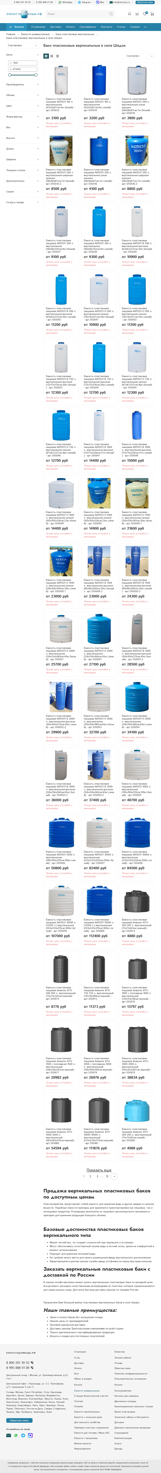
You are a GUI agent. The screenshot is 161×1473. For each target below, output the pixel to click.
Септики (78, 1401)
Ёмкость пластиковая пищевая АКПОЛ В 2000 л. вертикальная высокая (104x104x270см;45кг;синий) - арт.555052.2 (61, 721)
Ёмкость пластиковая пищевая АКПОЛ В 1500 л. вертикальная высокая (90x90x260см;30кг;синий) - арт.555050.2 (137, 585)
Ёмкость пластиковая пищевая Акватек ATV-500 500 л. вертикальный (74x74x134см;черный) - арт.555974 (60, 993)
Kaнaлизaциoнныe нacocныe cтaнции (133, 1406)
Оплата (70, 27)
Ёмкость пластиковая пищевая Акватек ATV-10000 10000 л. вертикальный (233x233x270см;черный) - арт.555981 (98, 1136)
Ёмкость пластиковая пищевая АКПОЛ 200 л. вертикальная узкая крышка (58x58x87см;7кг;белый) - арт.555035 (137, 106)
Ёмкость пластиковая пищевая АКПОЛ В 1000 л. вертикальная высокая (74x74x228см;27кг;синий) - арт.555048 (137, 450)
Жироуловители (82, 1448)
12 (107, 1177)
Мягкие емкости (82, 1443)
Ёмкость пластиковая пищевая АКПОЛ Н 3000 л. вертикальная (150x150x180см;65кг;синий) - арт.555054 (137, 721)
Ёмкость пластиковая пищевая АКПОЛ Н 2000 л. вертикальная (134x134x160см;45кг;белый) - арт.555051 (61, 653)
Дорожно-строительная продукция (132, 1427)
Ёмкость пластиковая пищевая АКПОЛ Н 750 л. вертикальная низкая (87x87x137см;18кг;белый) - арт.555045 (137, 382)
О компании (38, 27)
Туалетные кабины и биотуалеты (131, 1417)
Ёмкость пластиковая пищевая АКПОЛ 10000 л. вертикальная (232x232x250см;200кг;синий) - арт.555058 (137, 857)
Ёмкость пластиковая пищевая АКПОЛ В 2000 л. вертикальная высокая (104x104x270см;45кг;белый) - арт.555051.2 (136, 653)
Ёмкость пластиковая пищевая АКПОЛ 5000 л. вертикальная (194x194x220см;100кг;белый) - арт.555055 (137, 789)
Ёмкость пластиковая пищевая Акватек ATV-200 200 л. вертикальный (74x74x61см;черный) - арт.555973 (136, 925)
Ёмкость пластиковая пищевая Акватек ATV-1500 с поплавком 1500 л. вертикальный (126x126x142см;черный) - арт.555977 (60, 1065)
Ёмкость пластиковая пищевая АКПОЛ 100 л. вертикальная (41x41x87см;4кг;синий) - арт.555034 (98, 104)
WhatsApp (65, 2)
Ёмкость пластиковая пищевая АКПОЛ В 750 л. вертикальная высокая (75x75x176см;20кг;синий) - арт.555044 (99, 382)
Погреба (78, 1406)
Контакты (106, 27)
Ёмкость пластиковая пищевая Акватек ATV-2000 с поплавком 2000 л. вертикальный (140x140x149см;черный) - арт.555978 (98, 1065)
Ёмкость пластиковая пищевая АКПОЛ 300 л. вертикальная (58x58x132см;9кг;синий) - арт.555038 (99, 246)
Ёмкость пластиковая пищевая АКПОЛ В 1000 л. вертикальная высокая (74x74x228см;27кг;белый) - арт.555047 (99, 450)
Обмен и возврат (83, 1378)
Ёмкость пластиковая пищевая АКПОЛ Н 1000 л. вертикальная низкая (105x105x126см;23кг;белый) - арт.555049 (61, 517)
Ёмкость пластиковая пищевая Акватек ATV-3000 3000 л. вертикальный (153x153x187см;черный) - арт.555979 (136, 1065)
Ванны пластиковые (124, 1411)
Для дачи (119, 1422)
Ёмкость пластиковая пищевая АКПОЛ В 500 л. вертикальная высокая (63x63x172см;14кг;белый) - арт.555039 (137, 246)
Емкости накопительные (87, 1411)
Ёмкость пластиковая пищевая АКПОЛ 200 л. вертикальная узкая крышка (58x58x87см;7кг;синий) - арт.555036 (98, 177)
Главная (10, 34)
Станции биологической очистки (91, 1396)
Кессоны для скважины (126, 1396)
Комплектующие (123, 1438)
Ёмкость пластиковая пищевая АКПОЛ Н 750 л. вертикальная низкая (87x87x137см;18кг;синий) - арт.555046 (61, 450)
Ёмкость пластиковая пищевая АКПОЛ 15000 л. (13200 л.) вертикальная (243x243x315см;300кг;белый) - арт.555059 (61, 925)
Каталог (16, 27)
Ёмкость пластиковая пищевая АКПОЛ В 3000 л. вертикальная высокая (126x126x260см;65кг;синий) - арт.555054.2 (99, 789)
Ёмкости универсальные (35, 34)
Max (100, 2)
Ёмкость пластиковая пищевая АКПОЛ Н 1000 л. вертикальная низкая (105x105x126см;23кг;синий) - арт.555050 (99, 517)
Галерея (135, 27)
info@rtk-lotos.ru (120, 2)
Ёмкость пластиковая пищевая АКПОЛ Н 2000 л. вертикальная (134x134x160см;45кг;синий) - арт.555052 (99, 653)
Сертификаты (88, 27)
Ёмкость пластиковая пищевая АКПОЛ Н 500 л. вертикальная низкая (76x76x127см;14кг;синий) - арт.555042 (137, 314)
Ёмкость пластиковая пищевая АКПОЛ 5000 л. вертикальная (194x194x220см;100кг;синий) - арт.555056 (61, 857)
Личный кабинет (123, 1357)
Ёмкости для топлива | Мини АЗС (92, 1433)
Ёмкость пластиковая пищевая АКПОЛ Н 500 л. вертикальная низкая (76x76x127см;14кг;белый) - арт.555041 (99, 314)
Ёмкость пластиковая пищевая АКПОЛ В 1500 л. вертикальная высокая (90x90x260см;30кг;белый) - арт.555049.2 (99, 585)
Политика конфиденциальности (130, 1373)
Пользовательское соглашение (130, 1378)
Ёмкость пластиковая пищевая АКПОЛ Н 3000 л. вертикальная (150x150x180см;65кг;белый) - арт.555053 (99, 721)
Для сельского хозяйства (87, 1422)
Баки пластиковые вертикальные (75, 34)
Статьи (121, 27)
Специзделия (121, 1433)
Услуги (117, 1443)
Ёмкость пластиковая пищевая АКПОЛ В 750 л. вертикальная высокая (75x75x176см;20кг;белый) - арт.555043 (61, 382)
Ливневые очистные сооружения (91, 1427)
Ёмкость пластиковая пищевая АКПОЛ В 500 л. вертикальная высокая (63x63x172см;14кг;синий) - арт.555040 (61, 314)
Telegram (84, 2)
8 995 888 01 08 (44, 2)
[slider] (9, 75)
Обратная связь (145, 2)
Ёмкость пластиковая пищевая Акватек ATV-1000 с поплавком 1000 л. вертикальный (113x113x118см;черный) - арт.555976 (136, 995)
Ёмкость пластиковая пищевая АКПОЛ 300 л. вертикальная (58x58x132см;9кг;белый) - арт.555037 (60, 246)
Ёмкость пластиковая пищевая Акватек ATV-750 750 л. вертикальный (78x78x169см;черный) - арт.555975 (98, 993)
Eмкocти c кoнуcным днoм (88, 1417)
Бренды (118, 1448)
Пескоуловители (122, 1390)
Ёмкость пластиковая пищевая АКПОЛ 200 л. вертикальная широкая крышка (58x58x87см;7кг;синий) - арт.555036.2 (136, 177)
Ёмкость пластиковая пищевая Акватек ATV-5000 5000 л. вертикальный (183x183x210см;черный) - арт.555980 (60, 1136)
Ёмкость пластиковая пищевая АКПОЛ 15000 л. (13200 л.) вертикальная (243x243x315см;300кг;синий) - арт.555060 (99, 925)
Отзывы (118, 1363)
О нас (77, 1357)
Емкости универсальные (87, 1390)
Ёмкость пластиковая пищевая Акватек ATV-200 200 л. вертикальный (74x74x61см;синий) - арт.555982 (136, 1134)
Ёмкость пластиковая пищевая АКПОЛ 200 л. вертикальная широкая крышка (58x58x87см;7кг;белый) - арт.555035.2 (61, 177)
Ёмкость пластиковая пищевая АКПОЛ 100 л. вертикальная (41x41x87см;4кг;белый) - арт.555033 (60, 104)
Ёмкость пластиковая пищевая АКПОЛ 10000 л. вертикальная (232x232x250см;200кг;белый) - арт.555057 (99, 857)
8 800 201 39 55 (22, 2)
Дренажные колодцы (125, 1401)
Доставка (55, 27)
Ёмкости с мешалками (86, 1438)
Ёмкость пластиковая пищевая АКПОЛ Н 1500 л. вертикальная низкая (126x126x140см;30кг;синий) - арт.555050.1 (61, 585)
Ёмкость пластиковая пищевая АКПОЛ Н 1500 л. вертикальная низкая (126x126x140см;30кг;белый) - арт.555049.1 (137, 517)
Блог (76, 1373)
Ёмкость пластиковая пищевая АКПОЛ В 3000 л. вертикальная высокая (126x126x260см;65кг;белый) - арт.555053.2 (60, 789)
